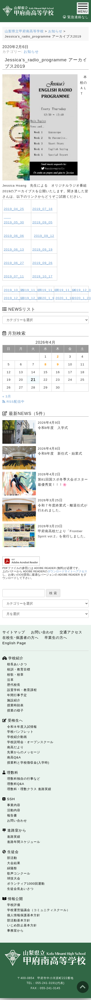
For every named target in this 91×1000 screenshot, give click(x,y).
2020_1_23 (82, 298)
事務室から (15, 930)
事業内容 (13, 805)
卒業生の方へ (55, 638)
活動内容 (13, 810)
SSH (8, 799)
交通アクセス (71, 632)
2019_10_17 (42, 276)
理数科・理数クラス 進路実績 (29, 789)
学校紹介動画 (17, 737)
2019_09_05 (42, 222)
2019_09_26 (42, 263)
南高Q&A (14, 757)
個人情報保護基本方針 (23, 915)
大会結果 (13, 863)
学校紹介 (12, 658)
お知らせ (31, 52)
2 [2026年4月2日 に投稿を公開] (58, 356)
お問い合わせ (42, 632)
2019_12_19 (31, 298)
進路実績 (13, 836)
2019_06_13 (14, 249)
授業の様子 (15, 710)
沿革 (10, 680)
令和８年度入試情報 (22, 726)
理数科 (10, 772)
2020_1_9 (46, 298)
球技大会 (13, 878)
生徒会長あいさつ (20, 889)
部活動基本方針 (18, 920)
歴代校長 (13, 684)
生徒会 (10, 852)
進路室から (14, 830)
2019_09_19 (42, 249)
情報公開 (12, 899)
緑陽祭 (12, 868)
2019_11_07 (31, 290)
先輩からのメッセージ (23, 752)
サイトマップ (13, 632)
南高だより (15, 747)
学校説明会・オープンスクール (30, 742)
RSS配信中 (13, 401)
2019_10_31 (14, 290)
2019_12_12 (14, 298)
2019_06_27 (14, 263)
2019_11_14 (65, 290)
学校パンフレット (20, 731)
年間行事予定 (17, 695)
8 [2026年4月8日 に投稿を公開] (45, 364)
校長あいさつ (17, 664)
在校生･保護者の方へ (20, 638)
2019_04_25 (14, 209)
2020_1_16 (64, 298)
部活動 (12, 858)
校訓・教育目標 (18, 669)
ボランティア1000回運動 (26, 883)
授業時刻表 (15, 705)
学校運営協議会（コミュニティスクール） (38, 910)
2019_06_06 (14, 236)
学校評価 (13, 905)
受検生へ (12, 720)
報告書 (12, 815)
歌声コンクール (18, 873)
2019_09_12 (44, 236)
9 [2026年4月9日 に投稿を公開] (58, 364)
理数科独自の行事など (23, 778)
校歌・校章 (15, 674)
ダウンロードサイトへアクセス (67, 571)
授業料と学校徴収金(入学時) (28, 762)
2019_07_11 (14, 276)
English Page (14, 643)
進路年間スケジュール (23, 842)
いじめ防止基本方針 (22, 925)
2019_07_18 (42, 209)
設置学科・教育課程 (22, 690)
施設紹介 (13, 700)
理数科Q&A (15, 784)
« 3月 (6, 396)
